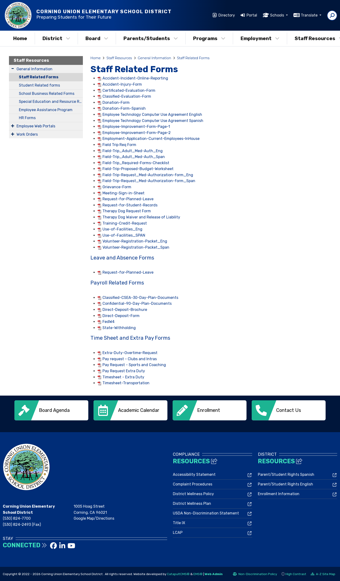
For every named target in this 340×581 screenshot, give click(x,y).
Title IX (179, 523)
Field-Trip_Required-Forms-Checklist (135, 163)
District (56, 38)
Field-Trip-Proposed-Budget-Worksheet (138, 169)
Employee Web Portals (36, 126)
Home (20, 38)
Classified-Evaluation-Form (126, 96)
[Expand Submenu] (12, 68)
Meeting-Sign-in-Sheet (123, 193)
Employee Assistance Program (45, 110)
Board (96, 38)
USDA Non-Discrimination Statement (206, 513)
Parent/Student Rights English (285, 484)
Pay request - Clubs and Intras (129, 359)
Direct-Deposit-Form (121, 315)
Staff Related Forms (38, 77)
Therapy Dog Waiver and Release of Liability (141, 217)
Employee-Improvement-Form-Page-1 (136, 126)
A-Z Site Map (323, 574)
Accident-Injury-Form (122, 84)
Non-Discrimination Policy (255, 574)
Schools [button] (277, 15)
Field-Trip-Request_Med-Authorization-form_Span (148, 181)
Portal (251, 15)
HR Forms (27, 118)
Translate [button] (310, 15)
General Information (34, 69)
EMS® (198, 574)
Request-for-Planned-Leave (127, 199)
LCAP (178, 532)
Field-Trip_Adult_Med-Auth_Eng (132, 151)
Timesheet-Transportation (125, 383)
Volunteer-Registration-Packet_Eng (134, 241)
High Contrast (295, 574)
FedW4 (108, 321)
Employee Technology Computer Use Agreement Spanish (152, 120)
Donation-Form (116, 102)
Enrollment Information (278, 494)
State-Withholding (119, 328)
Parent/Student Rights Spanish (286, 474)
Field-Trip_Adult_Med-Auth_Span (133, 157)
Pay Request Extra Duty (123, 371)
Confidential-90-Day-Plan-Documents (137, 303)
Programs (209, 38)
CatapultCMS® (178, 574)
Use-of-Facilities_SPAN (123, 235)
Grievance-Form (116, 187)
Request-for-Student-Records (129, 205)
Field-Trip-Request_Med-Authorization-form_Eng (147, 175)
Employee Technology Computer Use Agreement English (152, 114)
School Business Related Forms (46, 93)
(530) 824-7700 (17, 518)
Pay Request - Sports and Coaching (134, 365)
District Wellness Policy (193, 494)
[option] (51, 410)
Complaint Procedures (192, 484)
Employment (260, 38)
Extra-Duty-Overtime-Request (129, 353)
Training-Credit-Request (124, 223)
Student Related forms (39, 85)
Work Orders (27, 134)
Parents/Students (150, 38)
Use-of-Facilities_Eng (122, 229)
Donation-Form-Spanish (124, 108)
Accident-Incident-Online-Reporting (135, 78)
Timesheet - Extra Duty (123, 377)
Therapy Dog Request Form (126, 211)
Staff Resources (31, 60)
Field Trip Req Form (119, 144)
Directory (226, 15)
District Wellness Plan (192, 503)
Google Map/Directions (94, 518)
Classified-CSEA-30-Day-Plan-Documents (140, 297)
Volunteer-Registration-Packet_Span (135, 247)
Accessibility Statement (194, 474)
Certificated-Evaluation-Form (128, 90)
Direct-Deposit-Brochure (124, 309)
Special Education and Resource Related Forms (51, 101)
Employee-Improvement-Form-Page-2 (136, 132)
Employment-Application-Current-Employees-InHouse (151, 138)
